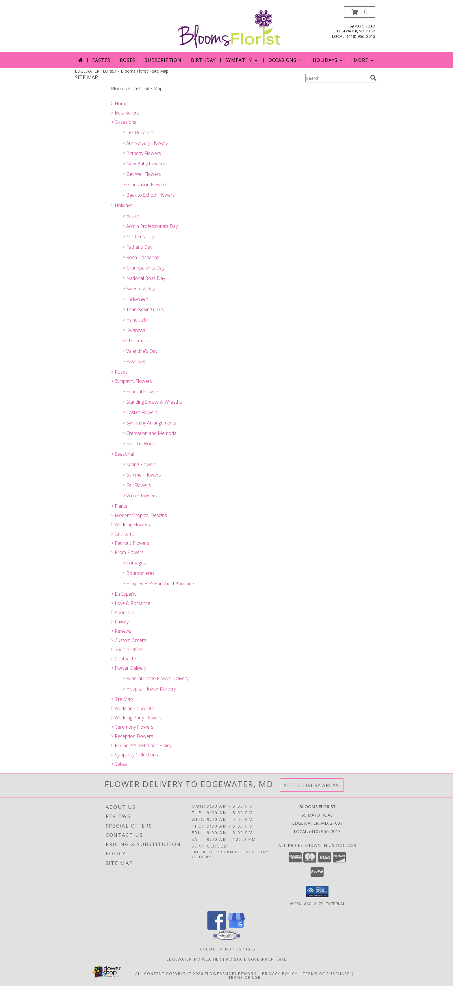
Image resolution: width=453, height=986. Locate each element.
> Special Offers (127, 649)
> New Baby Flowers (143, 163)
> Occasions (123, 122)
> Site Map (122, 699)
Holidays (328, 60)
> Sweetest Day (138, 288)
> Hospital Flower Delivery (149, 689)
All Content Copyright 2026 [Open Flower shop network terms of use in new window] (169, 973)
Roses (127, 60)
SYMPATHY (242, 60)
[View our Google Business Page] (236, 927)
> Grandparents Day (143, 268)
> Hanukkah (134, 320)
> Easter (131, 216)
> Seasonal (122, 454)
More (364, 60)
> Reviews (121, 631)
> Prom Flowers (127, 552)
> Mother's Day (138, 236)
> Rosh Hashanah (140, 257)
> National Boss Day (143, 278)
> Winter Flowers (139, 495)
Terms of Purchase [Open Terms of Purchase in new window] (326, 973)
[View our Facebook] (216, 927)
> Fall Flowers (136, 485)
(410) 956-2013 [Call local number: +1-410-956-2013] (361, 36)
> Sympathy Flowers (131, 381)
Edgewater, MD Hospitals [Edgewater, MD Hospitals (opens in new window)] (227, 948)
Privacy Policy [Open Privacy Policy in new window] (280, 973)
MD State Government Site (256, 958)
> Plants (119, 506)
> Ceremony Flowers (132, 727)
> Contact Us (124, 659)
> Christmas (134, 340)
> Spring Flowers (139, 464)
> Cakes (119, 764)
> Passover (134, 361)
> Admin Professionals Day (150, 226)
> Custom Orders (128, 640)
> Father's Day (137, 247)
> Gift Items (123, 534)
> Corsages (134, 563)
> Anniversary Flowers (145, 143)
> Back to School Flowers (148, 195)
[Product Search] (336, 78)
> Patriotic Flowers (130, 543)
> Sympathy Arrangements (149, 423)
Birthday (203, 60)
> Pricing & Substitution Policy (141, 745)
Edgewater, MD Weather (194, 958)
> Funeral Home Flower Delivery (155, 678)
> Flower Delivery (128, 668)
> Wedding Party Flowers (136, 717)
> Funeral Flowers (140, 391)
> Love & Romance (130, 603)
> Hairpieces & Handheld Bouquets (158, 583)
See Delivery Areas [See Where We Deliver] (311, 785)
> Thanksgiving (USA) (143, 309)
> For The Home (139, 443)
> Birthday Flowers (141, 153)
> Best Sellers (125, 113)
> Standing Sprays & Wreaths (152, 402)
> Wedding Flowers (130, 524)
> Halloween (135, 299)
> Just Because (137, 132)
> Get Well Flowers (141, 174)
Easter (101, 60)
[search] (373, 78)
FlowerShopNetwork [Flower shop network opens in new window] (231, 973)
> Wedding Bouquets (132, 708)
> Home (119, 103)
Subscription (163, 60)
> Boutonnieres (138, 573)
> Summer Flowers (141, 475)
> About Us (122, 612)
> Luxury (120, 621)
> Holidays (121, 205)
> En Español (124, 594)
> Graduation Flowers (144, 184)
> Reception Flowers (132, 736)
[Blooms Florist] (228, 29)
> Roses (119, 372)
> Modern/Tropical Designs (139, 515)
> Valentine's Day (139, 351)
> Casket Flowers (140, 412)
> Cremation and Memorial (149, 433)
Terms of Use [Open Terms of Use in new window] (245, 977)
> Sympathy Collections (134, 754)
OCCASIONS (285, 60)
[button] (359, 12)
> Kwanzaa (133, 330)
